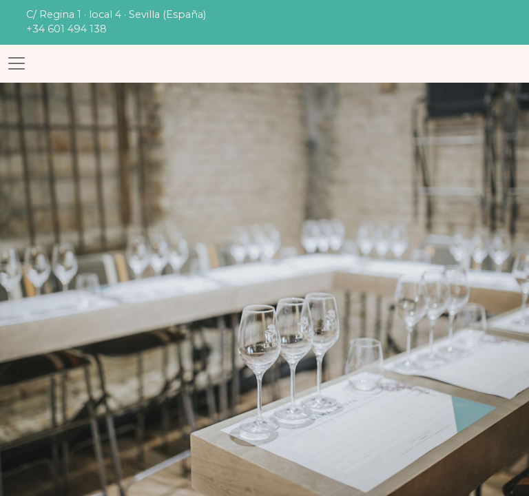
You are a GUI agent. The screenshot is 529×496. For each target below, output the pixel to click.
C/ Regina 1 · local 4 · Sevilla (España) (116, 14)
